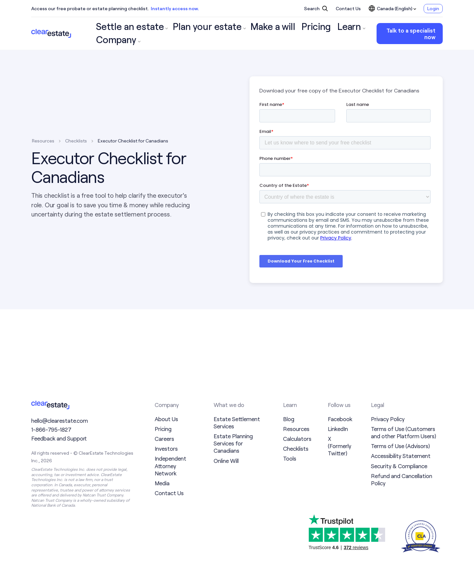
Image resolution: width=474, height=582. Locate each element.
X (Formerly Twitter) (339, 445)
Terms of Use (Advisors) (400, 446)
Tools (289, 458)
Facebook (340, 419)
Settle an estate (121, 33)
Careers (164, 438)
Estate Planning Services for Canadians (233, 443)
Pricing (258, 33)
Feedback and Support (59, 441)
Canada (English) (392, 8)
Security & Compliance (399, 466)
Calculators (297, 438)
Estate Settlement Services (237, 422)
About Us (166, 419)
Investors (166, 448)
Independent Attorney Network (170, 465)
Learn (286, 33)
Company (319, 33)
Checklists (76, 140)
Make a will (224, 33)
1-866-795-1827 (51, 432)
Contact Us (348, 8)
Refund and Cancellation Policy (401, 479)
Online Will (226, 460)
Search (316, 9)
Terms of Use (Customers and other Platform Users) (403, 432)
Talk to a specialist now (404, 33)
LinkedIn (338, 428)
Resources (43, 140)
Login (433, 8)
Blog (288, 419)
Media (162, 483)
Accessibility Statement (401, 455)
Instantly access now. (175, 8)
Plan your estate (177, 33)
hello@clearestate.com (59, 422)
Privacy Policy (388, 419)
